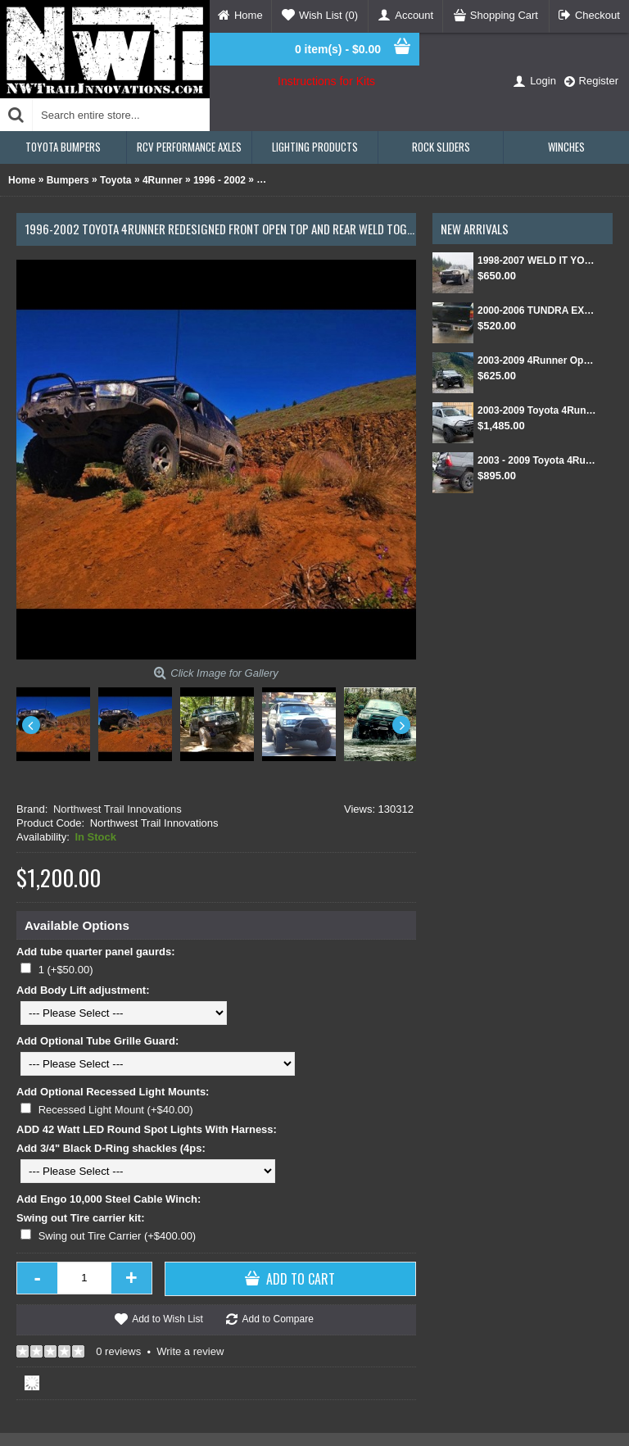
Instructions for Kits (326, 81)
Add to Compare (277, 1319)
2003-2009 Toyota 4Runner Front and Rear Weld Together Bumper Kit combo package (536, 410)
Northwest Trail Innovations (117, 809)
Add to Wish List (167, 1319)
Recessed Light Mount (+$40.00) (115, 1110)
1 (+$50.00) (65, 969)
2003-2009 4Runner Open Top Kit (536, 360)
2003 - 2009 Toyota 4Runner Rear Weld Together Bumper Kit (536, 460)
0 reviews (118, 1351)
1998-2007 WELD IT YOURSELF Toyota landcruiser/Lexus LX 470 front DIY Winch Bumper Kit (536, 260)
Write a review (190, 1351)
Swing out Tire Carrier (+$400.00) (117, 1236)
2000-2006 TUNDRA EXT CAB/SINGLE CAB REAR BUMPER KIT (536, 310)
